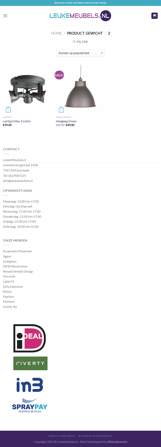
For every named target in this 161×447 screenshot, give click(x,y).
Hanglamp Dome (66, 121)
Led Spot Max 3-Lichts (17, 121)
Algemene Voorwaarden (95, 435)
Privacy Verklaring (62, 435)
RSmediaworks (117, 441)
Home (56, 33)
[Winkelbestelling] (80, 53)
